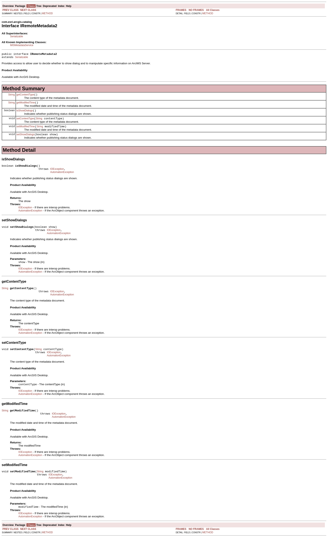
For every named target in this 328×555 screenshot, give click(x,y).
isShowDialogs (25, 113)
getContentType (25, 96)
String (11, 96)
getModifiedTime (26, 105)
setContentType (25, 122)
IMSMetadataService (21, 45)
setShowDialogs (26, 139)
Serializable (16, 36)
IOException (57, 175)
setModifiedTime (26, 130)
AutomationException (62, 179)
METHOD (47, 13)
